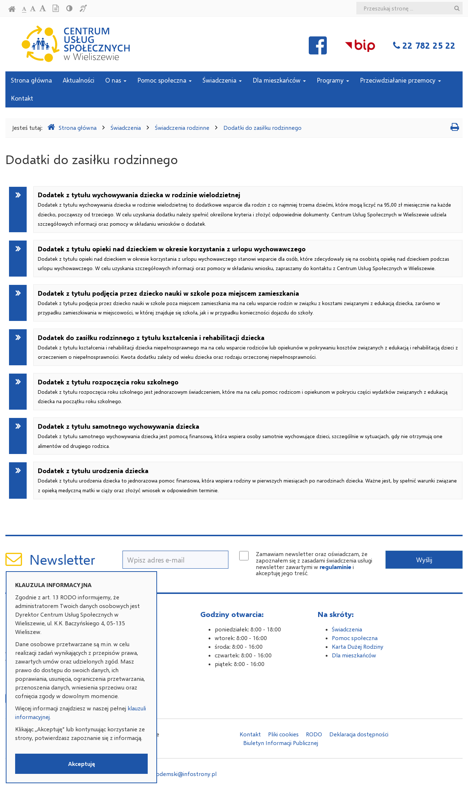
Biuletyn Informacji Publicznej (280, 742)
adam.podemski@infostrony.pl (177, 773)
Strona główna (31, 80)
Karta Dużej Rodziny (357, 646)
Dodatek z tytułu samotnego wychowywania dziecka (240, 436)
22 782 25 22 (428, 45)
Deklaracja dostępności (358, 734)
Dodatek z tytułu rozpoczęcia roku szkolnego (242, 391)
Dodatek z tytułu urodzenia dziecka (247, 480)
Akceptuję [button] (81, 763)
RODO (314, 734)
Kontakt (22, 98)
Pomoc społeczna (164, 80)
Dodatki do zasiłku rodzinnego (262, 127)
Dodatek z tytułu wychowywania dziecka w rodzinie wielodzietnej (244, 209)
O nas (115, 80)
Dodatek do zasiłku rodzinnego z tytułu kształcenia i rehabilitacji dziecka (248, 347)
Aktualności (78, 80)
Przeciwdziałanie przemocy (400, 80)
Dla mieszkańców (279, 80)
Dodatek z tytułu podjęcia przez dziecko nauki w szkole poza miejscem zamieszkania (239, 303)
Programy (333, 80)
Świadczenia (222, 80)
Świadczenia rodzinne (182, 127)
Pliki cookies (283, 734)
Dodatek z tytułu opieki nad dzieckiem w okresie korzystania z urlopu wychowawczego (243, 258)
